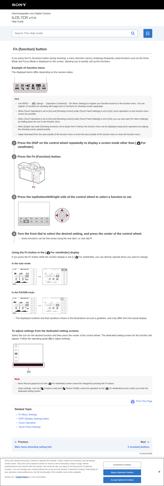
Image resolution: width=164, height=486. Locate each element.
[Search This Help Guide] (75, 33)
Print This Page (144, 401)
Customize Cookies (122, 466)
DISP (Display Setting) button (34, 418)
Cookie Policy (22, 478)
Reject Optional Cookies (122, 473)
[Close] (159, 473)
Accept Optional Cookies (122, 481)
